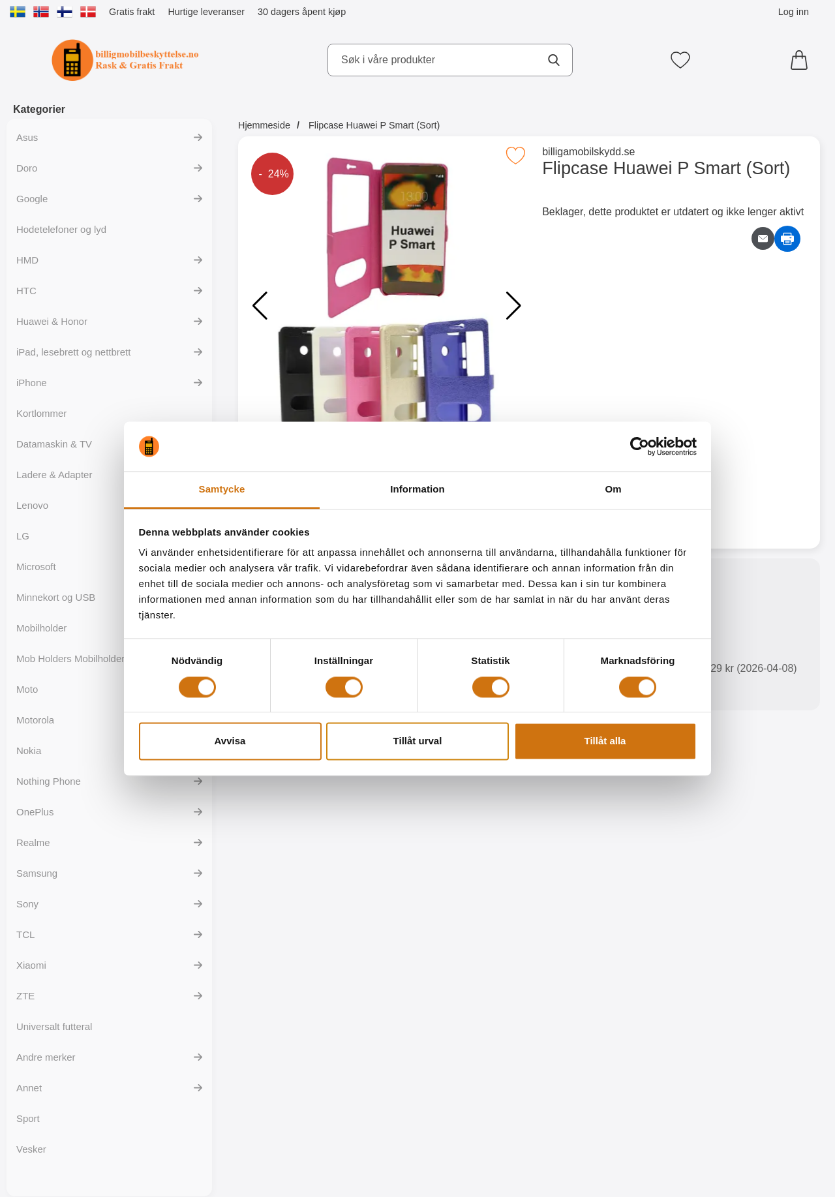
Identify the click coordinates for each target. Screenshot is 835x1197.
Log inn (793, 12)
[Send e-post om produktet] (763, 238)
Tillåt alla (605, 741)
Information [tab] (417, 489)
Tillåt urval (417, 741)
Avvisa (230, 741)
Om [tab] (613, 489)
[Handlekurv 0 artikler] (802, 60)
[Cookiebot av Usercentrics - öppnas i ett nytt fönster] (640, 446)
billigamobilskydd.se (588, 151)
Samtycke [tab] (222, 489)
